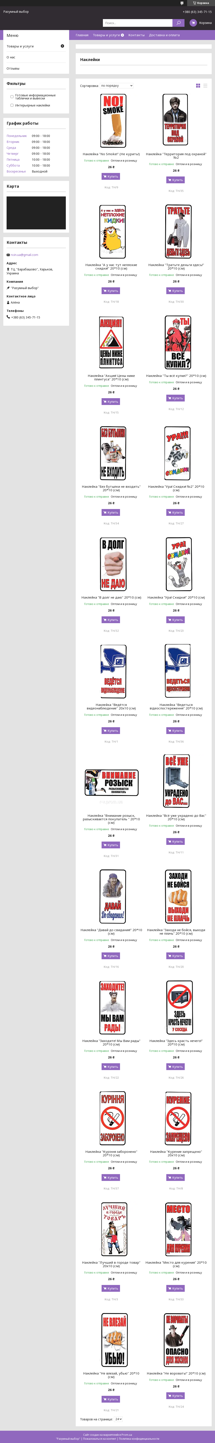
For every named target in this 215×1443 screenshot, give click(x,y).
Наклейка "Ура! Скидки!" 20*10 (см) (176, 597)
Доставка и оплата (164, 35)
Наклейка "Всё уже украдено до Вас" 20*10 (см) (176, 817)
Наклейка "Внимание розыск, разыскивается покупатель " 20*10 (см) (111, 819)
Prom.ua (127, 1435)
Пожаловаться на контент (99, 1439)
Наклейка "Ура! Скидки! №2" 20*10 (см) (176, 488)
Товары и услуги (106, 35)
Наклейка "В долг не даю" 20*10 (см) (111, 597)
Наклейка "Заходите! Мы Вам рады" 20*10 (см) (111, 1042)
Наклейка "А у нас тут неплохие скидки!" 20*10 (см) (111, 266)
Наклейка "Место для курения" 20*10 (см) (176, 1264)
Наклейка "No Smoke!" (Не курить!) (111, 154)
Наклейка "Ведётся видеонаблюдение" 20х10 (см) (111, 706)
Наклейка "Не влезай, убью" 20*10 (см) (111, 1374)
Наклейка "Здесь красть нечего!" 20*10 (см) (176, 1042)
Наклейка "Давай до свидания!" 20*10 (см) (111, 931)
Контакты (136, 35)
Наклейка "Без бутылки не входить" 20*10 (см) (111, 488)
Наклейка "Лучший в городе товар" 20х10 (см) (111, 1264)
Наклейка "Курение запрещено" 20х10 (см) (176, 1153)
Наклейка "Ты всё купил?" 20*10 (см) (176, 375)
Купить (113, 176)
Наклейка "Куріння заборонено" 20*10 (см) (111, 1153)
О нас (11, 57)
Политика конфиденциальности (139, 1439)
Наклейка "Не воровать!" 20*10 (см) (176, 1373)
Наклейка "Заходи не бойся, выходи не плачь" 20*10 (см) (176, 931)
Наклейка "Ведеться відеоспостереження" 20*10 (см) (176, 706)
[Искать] (178, 23)
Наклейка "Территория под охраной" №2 (176, 155)
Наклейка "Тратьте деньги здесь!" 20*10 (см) (176, 266)
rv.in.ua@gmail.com (24, 255)
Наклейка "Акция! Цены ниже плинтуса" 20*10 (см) (111, 377)
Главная (82, 35)
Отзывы (13, 68)
